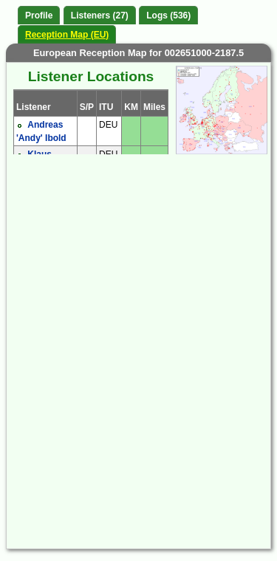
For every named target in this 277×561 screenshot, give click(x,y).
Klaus (39, 154)
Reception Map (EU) (67, 35)
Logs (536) (168, 15)
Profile (38, 15)
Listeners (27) (100, 15)
